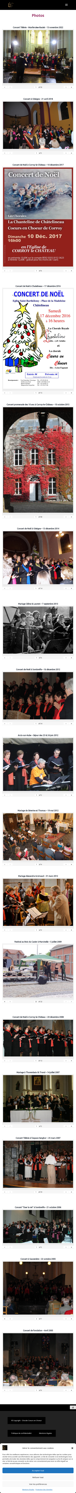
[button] (72, 1448)
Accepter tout (38, 1470)
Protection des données (44, 1490)
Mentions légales (28, 1490)
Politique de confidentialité (21, 1433)
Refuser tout (38, 1477)
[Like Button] (73, 1407)
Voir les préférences (38, 1484)
